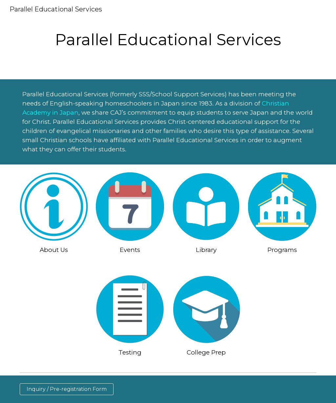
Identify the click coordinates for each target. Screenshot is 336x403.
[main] (168, 39)
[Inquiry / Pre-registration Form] (66, 389)
